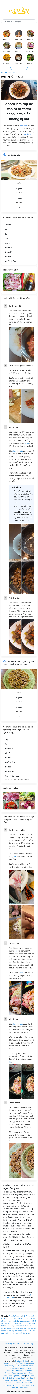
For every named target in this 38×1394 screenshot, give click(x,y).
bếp (21, 451)
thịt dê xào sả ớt (20, 1326)
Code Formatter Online (24, 1366)
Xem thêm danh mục (19, 68)
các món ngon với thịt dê (13, 1328)
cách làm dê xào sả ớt (11, 1333)
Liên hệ (30, 1344)
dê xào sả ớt (24, 1333)
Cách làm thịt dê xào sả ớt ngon (15, 1323)
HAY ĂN (4, 72)
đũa (27, 443)
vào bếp (27, 134)
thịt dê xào (15, 1321)
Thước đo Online (21, 1361)
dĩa (10, 1062)
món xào (23, 125)
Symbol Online (19, 1375)
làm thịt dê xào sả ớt (16, 1331)
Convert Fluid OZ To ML (19, 1388)
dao (15, 856)
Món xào (12, 72)
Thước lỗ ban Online (21, 1363)
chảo (14, 451)
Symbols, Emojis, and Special (24, 1385)
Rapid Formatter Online (12, 1380)
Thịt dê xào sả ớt (15, 1316)
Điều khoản (21, 1344)
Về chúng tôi (9, 1344)
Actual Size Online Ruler (25, 1378)
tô (17, 951)
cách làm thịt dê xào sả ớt (22, 1318)
